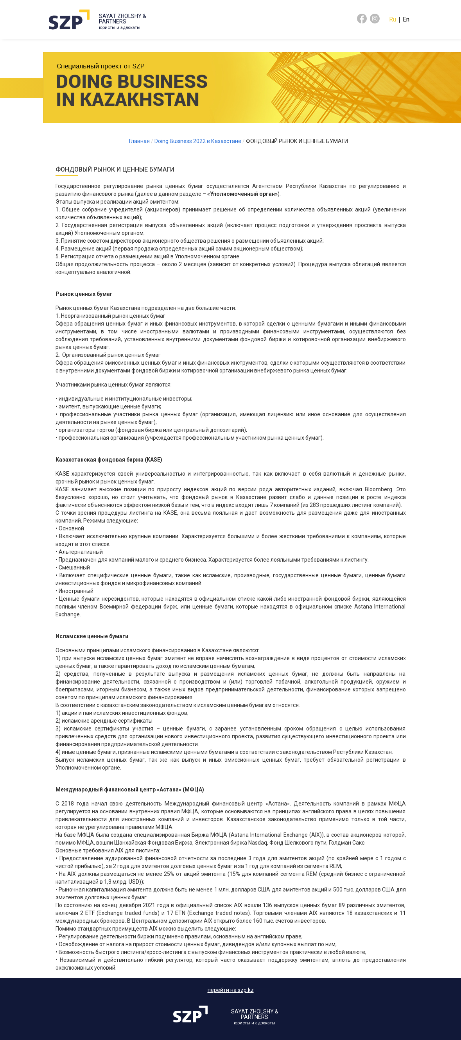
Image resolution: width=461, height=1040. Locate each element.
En (406, 19)
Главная (139, 141)
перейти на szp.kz (231, 990)
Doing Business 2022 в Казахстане (197, 141)
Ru (392, 19)
